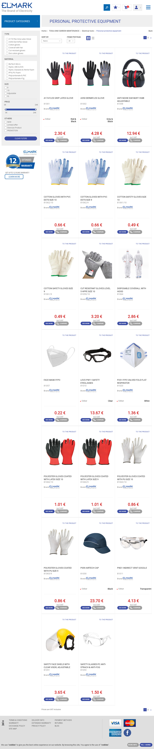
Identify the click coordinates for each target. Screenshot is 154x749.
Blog (57, 726)
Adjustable (11, 93)
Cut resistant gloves (17, 50)
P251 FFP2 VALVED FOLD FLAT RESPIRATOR (131, 381)
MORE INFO (132, 745)
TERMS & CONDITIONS (18, 720)
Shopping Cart (127, 7)
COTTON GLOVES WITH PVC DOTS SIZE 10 (57, 198)
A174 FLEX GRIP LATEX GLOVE (58, 98)
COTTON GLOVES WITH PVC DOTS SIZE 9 (93, 198)
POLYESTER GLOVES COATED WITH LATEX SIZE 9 (94, 478)
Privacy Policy (39, 726)
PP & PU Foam (15, 72)
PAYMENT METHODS (63, 720)
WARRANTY (13, 723)
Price (7, 102)
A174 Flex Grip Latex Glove (20, 39)
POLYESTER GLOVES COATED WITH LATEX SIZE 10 (58, 478)
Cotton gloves (14, 44)
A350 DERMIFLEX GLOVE (92, 98)
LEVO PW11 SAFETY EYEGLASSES (90, 381)
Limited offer (12, 125)
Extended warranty (41, 723)
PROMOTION (12, 130)
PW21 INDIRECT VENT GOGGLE (132, 568)
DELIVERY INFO (38, 720)
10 (8, 90)
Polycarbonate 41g (16, 78)
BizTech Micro (14, 64)
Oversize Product (14, 127)
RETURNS (59, 723)
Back (150, 31)
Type (7, 34)
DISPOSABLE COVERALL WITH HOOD (131, 290)
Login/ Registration (137, 6)
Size (7, 84)
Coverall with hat (16, 47)
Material (9, 59)
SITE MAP (13, 729)
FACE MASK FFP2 (52, 380)
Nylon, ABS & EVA (16, 67)
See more (49, 140)
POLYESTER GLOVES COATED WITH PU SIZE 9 (58, 569)
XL (8, 96)
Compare (61, 140)
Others (8, 118)
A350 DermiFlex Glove (18, 42)
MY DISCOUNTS (116, 7)
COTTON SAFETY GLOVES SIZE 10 (131, 198)
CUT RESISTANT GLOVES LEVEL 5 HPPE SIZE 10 (95, 290)
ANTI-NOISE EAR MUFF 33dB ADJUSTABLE (130, 99)
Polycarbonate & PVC (17, 75)
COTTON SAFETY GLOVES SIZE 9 (58, 290)
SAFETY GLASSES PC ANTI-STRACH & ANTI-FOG (93, 665)
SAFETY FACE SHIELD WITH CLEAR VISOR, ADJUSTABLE (57, 665)
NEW (9, 122)
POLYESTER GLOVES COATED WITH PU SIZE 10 (131, 478)
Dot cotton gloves (16, 53)
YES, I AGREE (146, 745)
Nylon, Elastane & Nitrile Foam (21, 69)
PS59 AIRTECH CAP (89, 568)
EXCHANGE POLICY (17, 726)
